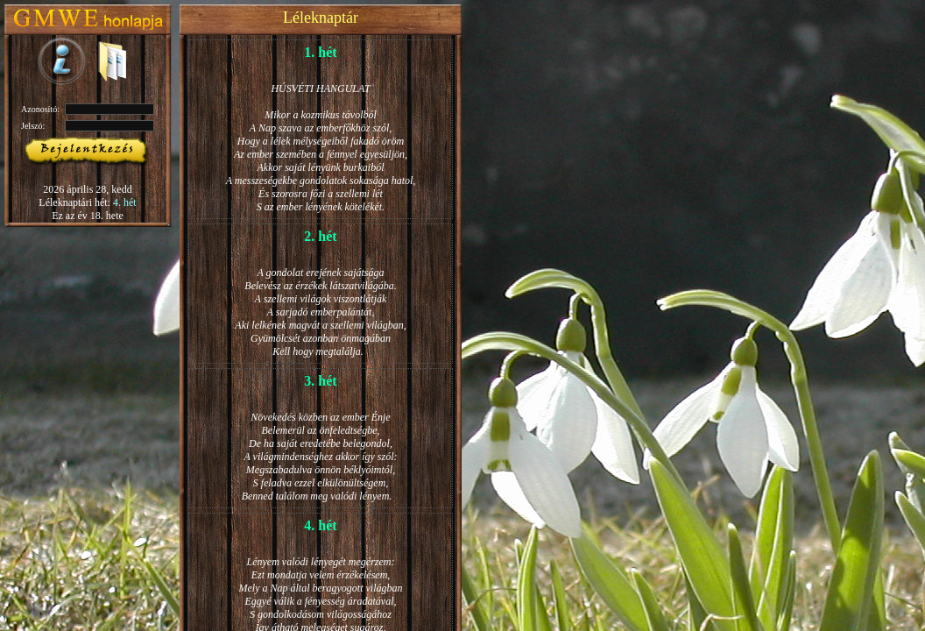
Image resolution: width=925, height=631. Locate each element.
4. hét (125, 202)
